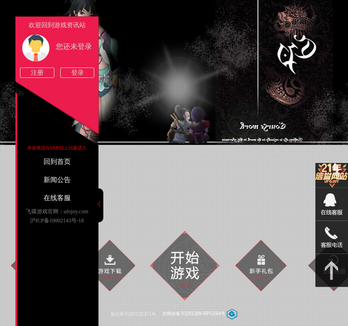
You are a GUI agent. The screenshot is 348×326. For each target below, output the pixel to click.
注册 (37, 72)
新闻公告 (57, 179)
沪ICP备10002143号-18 (57, 220)
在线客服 (57, 197)
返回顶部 (331, 270)
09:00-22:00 (331, 209)
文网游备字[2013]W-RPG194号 (193, 313)
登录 (77, 72)
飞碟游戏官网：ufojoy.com (57, 211)
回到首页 (57, 161)
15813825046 (331, 237)
